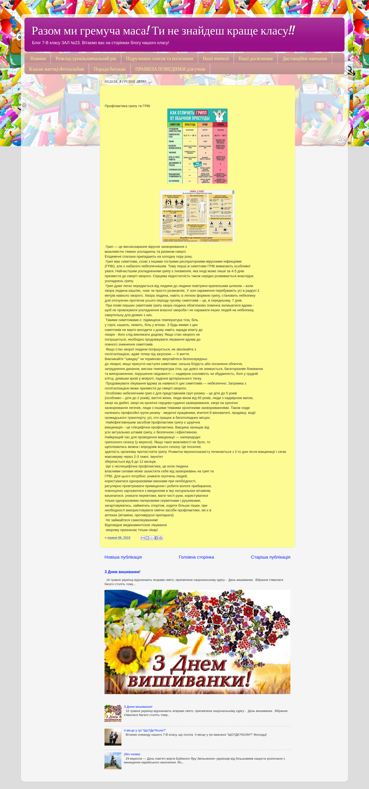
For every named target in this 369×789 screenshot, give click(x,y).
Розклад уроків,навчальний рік (86, 58)
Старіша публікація (270, 557)
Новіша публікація (123, 557)
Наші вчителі (216, 58)
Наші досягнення (256, 58)
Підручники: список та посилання (159, 58)
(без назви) (132, 754)
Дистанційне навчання (304, 58)
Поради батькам (110, 69)
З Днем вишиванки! (122, 572)
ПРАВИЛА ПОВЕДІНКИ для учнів (170, 69)
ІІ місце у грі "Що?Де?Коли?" (145, 730)
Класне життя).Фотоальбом (56, 69)
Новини (38, 58)
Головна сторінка (196, 557)
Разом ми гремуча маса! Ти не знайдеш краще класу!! (163, 30)
